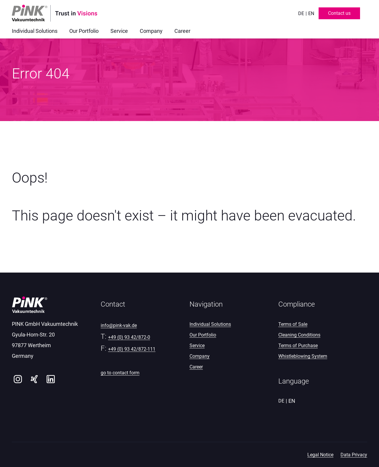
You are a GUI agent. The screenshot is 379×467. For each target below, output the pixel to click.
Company (200, 356)
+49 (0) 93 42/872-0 (129, 337)
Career (196, 367)
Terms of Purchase (298, 345)
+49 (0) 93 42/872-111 (131, 349)
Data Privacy (354, 455)
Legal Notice (320, 455)
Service (197, 345)
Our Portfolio (203, 335)
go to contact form (120, 373)
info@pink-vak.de (119, 325)
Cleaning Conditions (299, 335)
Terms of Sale (292, 324)
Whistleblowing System (302, 356)
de (301, 13)
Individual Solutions (210, 324)
